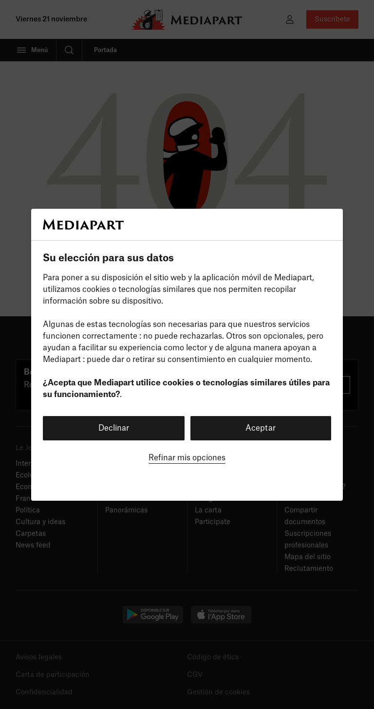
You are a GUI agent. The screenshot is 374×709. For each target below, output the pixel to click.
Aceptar (260, 428)
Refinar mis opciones (187, 458)
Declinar (113, 428)
